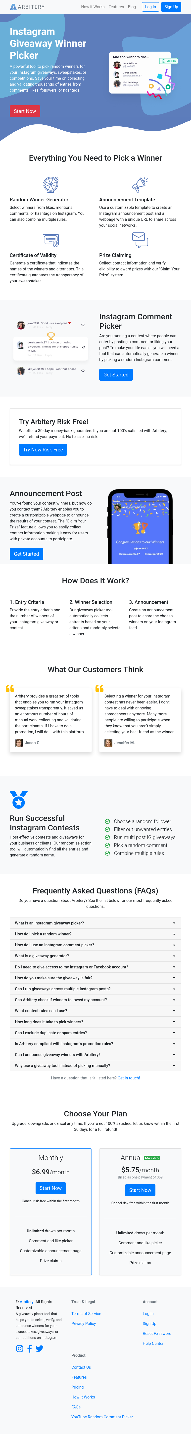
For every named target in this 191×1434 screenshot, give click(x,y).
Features (116, 6)
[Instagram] (20, 1348)
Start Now (25, 111)
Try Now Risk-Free (43, 450)
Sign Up (171, 6)
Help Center (153, 1343)
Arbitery (27, 1301)
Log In (150, 6)
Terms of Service (86, 1313)
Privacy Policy (83, 1323)
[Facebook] (30, 1348)
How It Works (83, 1397)
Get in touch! (129, 1078)
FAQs (76, 1407)
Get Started (116, 375)
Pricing (77, 1387)
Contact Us (81, 1367)
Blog (132, 6)
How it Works (93, 6)
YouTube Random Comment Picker (102, 1417)
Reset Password (157, 1333)
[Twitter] (40, 1348)
